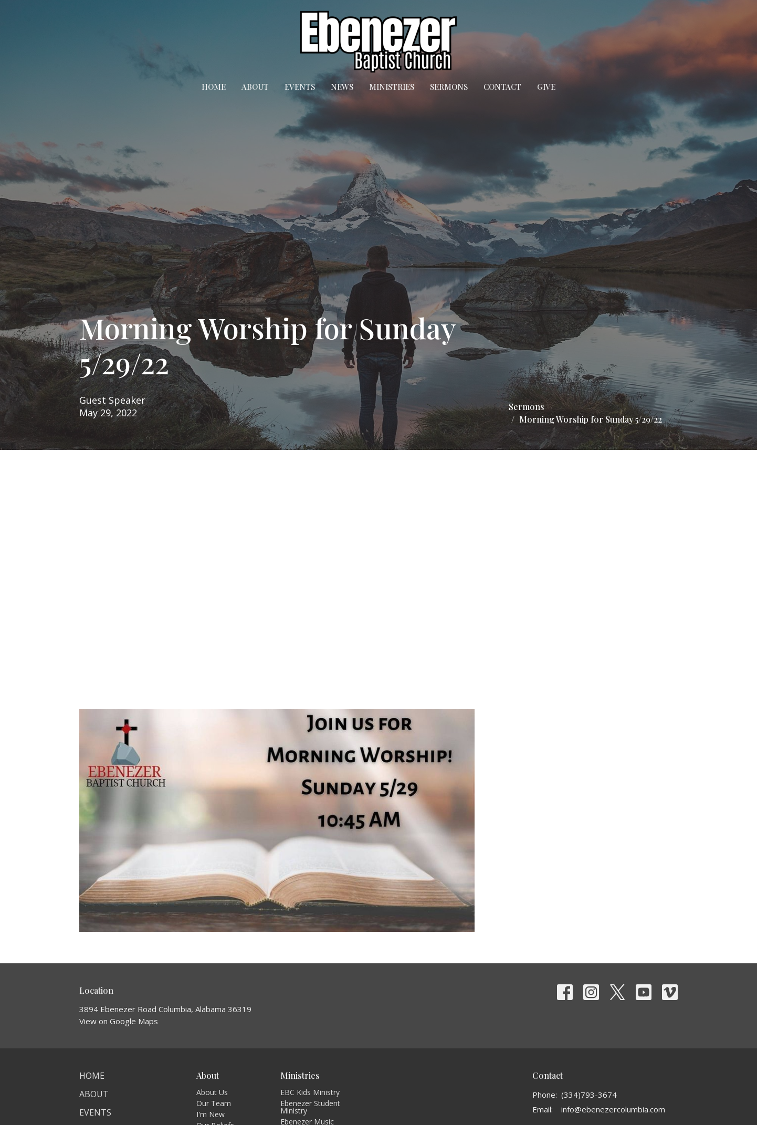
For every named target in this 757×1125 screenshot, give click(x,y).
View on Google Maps (118, 1021)
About (255, 86)
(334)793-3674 (589, 1094)
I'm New (210, 1114)
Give (546, 86)
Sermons (449, 86)
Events (300, 86)
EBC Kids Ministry (310, 1092)
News (342, 86)
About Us (212, 1092)
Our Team (213, 1103)
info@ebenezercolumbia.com (613, 1109)
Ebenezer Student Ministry (310, 1107)
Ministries (391, 86)
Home (214, 86)
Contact (502, 86)
